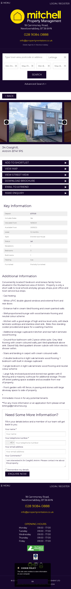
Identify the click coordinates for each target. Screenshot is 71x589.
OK (33, 581)
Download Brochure (20, 180)
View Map (11, 168)
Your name (10, 429)
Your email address (14, 447)
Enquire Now (17, 474)
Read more (21, 577)
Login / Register (60, 3)
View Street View (17, 174)
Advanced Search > (35, 84)
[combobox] (10, 442)
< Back (9, 96)
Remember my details (18, 470)
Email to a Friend (17, 187)
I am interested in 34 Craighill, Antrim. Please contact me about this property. (35, 462)
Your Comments (13, 456)
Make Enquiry (14, 193)
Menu (6, 3)
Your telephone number (17, 438)
